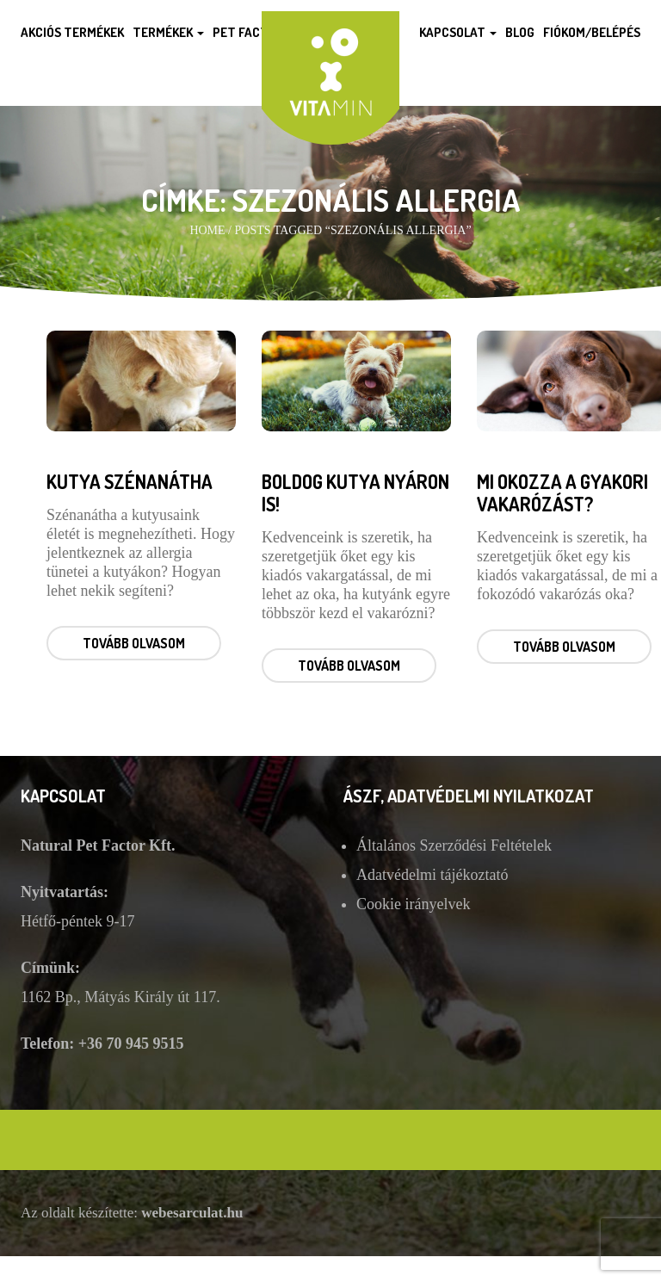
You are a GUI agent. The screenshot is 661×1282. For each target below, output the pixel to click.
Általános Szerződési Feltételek (454, 845)
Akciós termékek (72, 32)
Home (207, 230)
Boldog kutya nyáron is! (355, 492)
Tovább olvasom (134, 643)
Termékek (168, 32)
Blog (519, 32)
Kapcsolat (458, 32)
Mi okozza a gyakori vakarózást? (562, 492)
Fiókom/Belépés (591, 32)
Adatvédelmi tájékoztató (432, 874)
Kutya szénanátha (129, 481)
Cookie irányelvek (413, 904)
